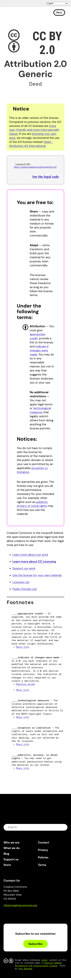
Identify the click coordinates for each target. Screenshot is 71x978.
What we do (12, 848)
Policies (43, 857)
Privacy (43, 850)
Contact (43, 842)
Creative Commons (18, 13)
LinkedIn (27, 913)
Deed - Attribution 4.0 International (31, 144)
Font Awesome (25, 968)
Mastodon (18, 913)
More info (22, 647)
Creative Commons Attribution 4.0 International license (38, 964)
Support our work (24, 568)
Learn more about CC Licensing (34, 561)
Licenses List (21, 582)
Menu (59, 12)
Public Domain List (25, 589)
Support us (11, 859)
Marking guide (25, 684)
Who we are (11, 842)
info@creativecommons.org (20, 905)
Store (7, 865)
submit (63, 827)
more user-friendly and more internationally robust (34, 130)
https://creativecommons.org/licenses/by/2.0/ (35, 167)
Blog (6, 854)
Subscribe (35, 944)
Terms (42, 865)
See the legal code (45, 177)
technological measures (40, 410)
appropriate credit (37, 336)
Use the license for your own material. (37, 575)
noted (44, 960)
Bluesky (9, 913)
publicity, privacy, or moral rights (32, 504)
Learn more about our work (30, 555)
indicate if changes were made (39, 350)
